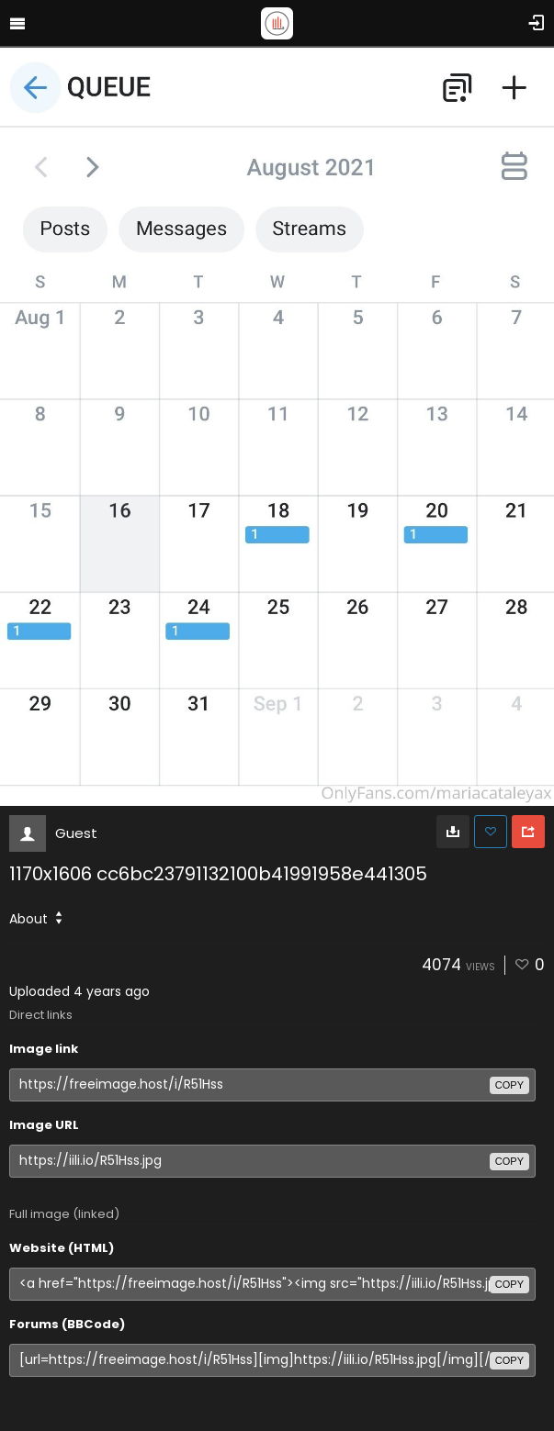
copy (509, 1084)
